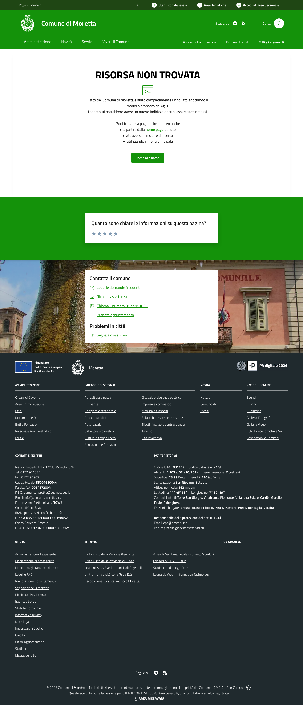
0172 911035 (30, 472)
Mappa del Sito (25, 655)
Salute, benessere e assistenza (163, 417)
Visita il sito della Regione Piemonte (109, 554)
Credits (20, 635)
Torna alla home (147, 157)
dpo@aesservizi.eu (176, 522)
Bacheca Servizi (26, 601)
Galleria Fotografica (260, 417)
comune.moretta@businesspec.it (47, 492)
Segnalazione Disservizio (32, 587)
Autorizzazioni (94, 424)
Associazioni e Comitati (263, 437)
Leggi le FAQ (24, 574)
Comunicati (208, 404)
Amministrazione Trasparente (35, 554)
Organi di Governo (27, 397)
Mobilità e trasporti (155, 410)
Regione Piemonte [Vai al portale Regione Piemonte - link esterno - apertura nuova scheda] (30, 5)
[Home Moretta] (57, 23)
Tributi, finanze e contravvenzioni (164, 424)
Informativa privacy (28, 614)
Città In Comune (233, 687)
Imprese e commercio (156, 404)
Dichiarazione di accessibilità (34, 560)
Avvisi (204, 410)
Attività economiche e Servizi (267, 431)
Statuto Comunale (28, 608)
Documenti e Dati (27, 417)
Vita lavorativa (152, 437)
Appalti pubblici (95, 417)
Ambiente (91, 404)
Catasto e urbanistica (99, 431)
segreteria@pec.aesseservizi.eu (182, 527)
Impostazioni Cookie (29, 628)
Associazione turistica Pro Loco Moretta (112, 581)
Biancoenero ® (168, 693)
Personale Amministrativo (33, 431)
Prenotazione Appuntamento (35, 581)
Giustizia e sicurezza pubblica (161, 397)
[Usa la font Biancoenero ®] (169, 5)
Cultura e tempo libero (100, 437)
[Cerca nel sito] (279, 23)
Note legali (22, 621)
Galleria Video (256, 424)
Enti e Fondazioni (27, 424)
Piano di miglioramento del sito (36, 567)
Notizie (205, 397)
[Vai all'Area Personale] (257, 5)
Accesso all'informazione (199, 42)
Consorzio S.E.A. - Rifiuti (169, 560)
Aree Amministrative (29, 404)
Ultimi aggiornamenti (29, 641)
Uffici (18, 410)
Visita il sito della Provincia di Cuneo (109, 560)
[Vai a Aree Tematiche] (211, 5)
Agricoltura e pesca (98, 397)
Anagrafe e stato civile (100, 410)
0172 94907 (30, 477)
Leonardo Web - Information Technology (181, 574)
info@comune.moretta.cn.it (43, 497)
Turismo (147, 431)
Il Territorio (254, 410)
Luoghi (251, 404)
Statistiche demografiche (170, 567)
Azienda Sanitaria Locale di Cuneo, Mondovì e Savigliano (192, 554)
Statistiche (22, 648)
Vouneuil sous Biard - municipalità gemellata (115, 567)
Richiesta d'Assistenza (30, 594)
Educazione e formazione (102, 444)
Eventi (251, 397)
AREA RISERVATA (149, 698)
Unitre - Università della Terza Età (108, 574)
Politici (19, 437)
